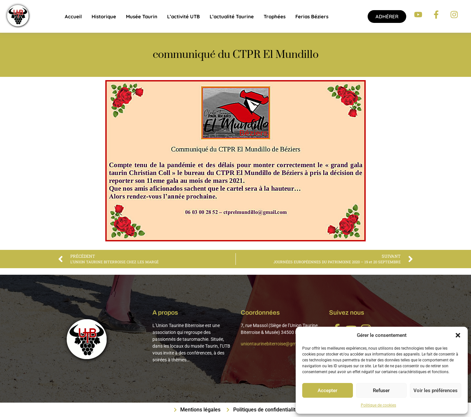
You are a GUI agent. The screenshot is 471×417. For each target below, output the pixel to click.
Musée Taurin (141, 16)
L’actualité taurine (232, 16)
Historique (104, 16)
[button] (458, 335)
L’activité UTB (183, 16)
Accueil (73, 16)
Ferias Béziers (311, 16)
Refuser (381, 390)
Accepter (327, 390)
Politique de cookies (378, 405)
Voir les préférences (435, 390)
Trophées (275, 16)
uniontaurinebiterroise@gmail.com (276, 343)
